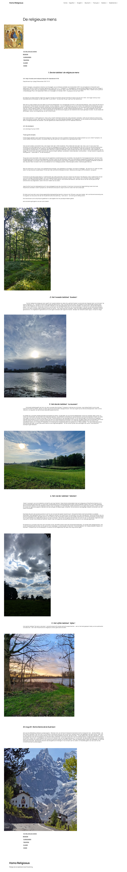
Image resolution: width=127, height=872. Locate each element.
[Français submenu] (99, 2)
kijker (25, 63)
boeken (25, 54)
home (25, 66)
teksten (26, 60)
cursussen (27, 57)
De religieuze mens (30, 51)
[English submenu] (82, 2)
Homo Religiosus (16, 3)
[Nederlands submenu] (117, 2)
